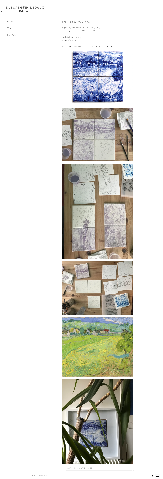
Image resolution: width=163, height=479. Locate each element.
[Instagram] (151, 476)
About (10, 21)
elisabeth (16, 8)
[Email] (157, 476)
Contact (11, 28)
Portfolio (11, 35)
